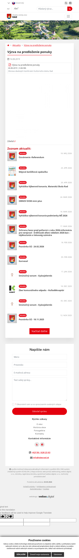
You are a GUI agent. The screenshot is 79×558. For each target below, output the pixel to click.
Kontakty (39, 434)
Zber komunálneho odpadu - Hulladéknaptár (41, 290)
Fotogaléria (39, 431)
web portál (47, 471)
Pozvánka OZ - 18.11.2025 (31, 319)
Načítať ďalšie (39, 331)
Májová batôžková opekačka (33, 171)
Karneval (23, 261)
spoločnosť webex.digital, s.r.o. (48, 474)
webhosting (55, 471)
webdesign (33, 496)
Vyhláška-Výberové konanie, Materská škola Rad (43, 186)
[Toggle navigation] (68, 16)
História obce (39, 427)
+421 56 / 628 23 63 (41, 453)
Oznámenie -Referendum (31, 157)
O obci (39, 424)
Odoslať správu (39, 411)
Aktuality (16, 45)
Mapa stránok (36, 471)
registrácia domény (29, 474)
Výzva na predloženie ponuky (37, 45)
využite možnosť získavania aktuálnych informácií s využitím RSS (34, 469)
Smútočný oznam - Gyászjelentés (35, 275)
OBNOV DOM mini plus (30, 201)
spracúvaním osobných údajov (48, 404)
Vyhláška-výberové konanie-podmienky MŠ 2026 (43, 215)
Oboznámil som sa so (38, 404)
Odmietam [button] (58, 554)
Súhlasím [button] (20, 554)
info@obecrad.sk (41, 458)
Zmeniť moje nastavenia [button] (39, 554)
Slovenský (18, 3)
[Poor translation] (9, 516)
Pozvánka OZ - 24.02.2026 (31, 246)
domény (18, 474)
